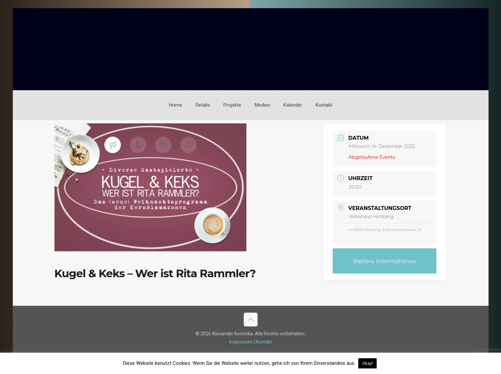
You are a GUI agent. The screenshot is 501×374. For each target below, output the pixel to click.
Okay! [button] (367, 363)
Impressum (241, 341)
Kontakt (264, 341)
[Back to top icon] (251, 319)
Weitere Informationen (384, 261)
